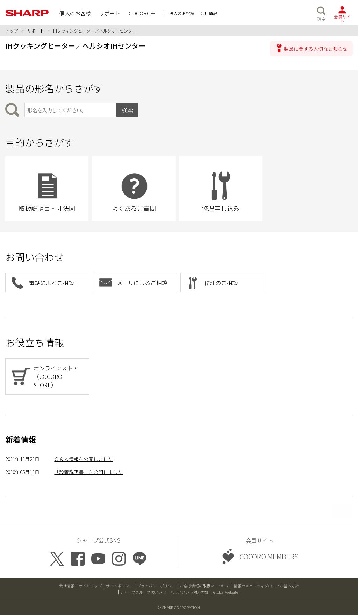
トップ (11, 31)
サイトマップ (90, 585)
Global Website (225, 592)
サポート (35, 31)
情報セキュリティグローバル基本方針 (266, 585)
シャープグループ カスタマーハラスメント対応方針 (164, 592)
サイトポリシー (119, 585)
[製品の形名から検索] (70, 109)
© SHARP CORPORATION (179, 607)
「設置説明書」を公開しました (88, 471)
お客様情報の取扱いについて (205, 585)
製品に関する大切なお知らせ (316, 48)
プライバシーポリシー (156, 585)
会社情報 (66, 585)
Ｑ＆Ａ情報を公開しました (83, 458)
